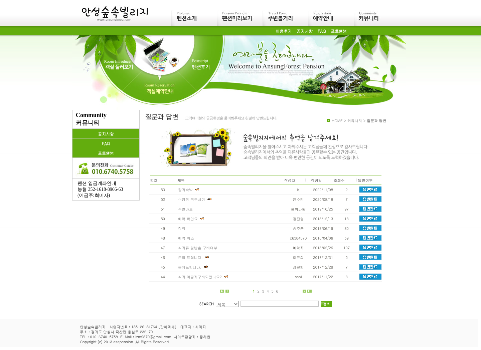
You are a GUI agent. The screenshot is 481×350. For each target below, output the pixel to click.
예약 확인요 (192, 218)
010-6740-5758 (104, 336)
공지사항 (305, 31)
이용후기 (284, 31)
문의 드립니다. (194, 257)
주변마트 (185, 209)
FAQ (322, 31)
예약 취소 (186, 238)
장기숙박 (190, 189)
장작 (181, 228)
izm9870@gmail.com (153, 336)
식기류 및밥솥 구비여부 (197, 247)
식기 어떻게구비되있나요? (204, 276)
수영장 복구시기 (196, 199)
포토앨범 (339, 31)
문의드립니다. (194, 267)
